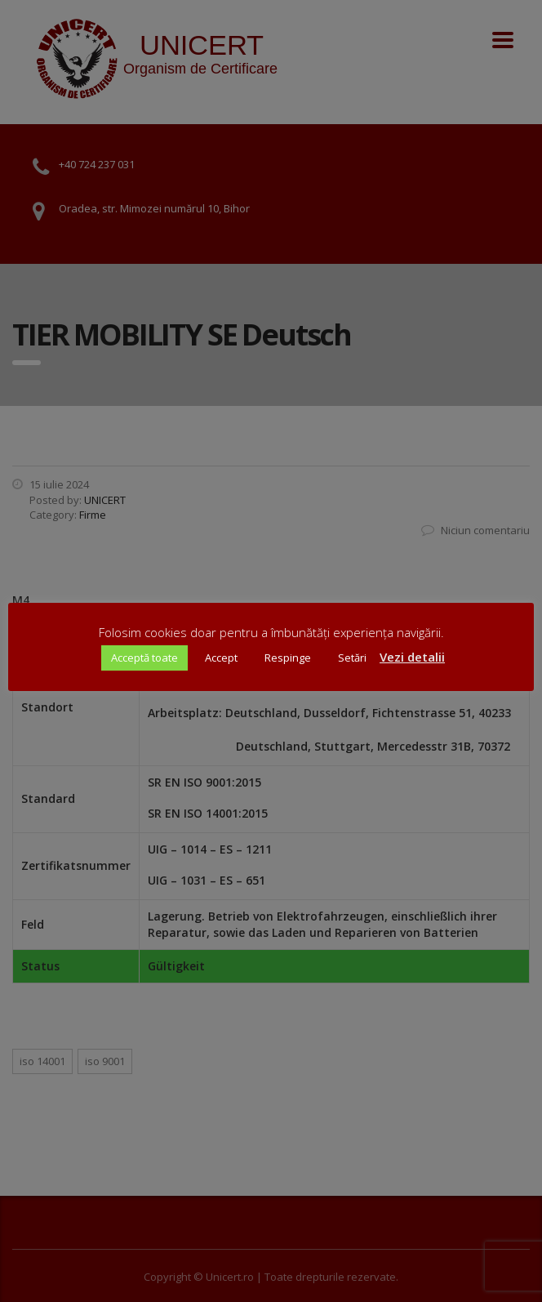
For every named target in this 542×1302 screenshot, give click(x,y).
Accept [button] (221, 657)
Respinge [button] (287, 657)
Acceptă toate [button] (144, 657)
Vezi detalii (412, 657)
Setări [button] (352, 657)
